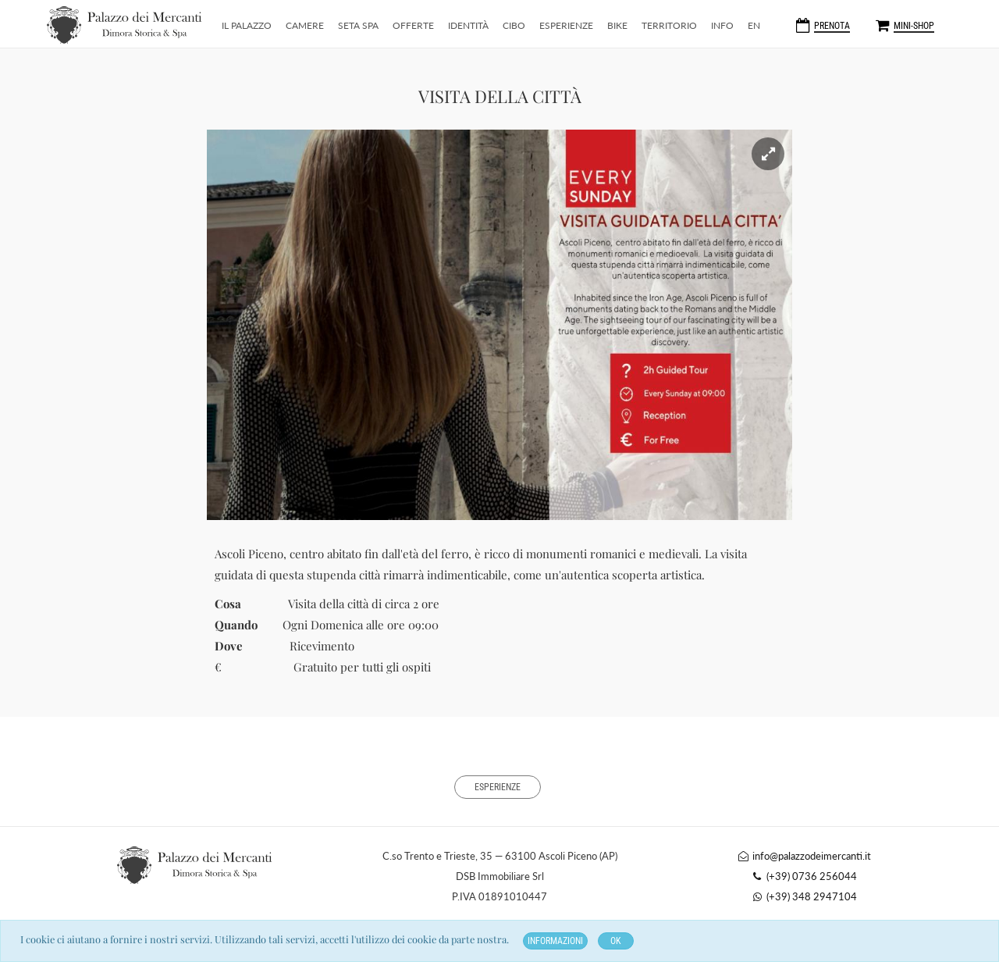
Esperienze (566, 25)
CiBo (514, 25)
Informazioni (555, 940)
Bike (617, 25)
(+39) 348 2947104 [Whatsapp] (804, 896)
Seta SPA (358, 25)
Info (722, 25)
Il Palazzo (247, 25)
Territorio (669, 25)
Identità (468, 25)
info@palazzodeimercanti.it (804, 856)
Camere (305, 25)
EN (754, 25)
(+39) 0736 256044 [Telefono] (804, 876)
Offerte (413, 25)
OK (615, 940)
